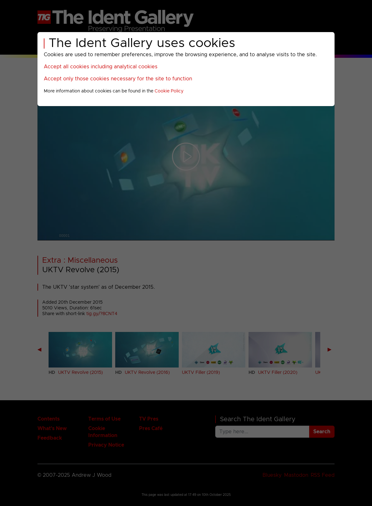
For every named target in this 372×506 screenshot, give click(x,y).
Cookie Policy (169, 91)
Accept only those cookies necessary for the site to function (118, 78)
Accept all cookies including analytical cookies (100, 66)
